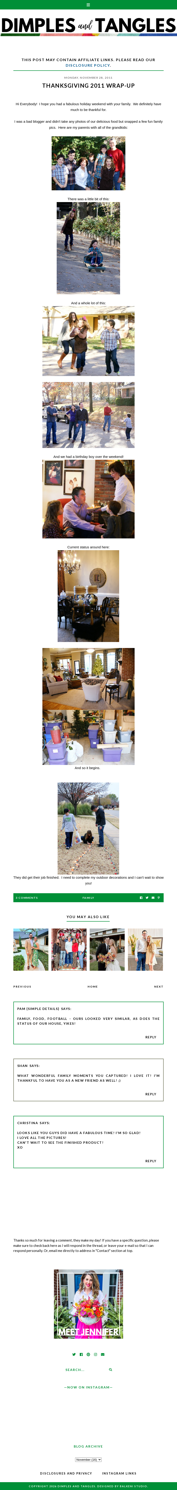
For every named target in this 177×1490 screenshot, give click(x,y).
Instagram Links (119, 1473)
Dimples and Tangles (76, 1486)
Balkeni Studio (133, 1486)
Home (93, 986)
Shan (22, 1066)
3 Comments (27, 897)
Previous (22, 986)
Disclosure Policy (88, 65)
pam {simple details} (38, 1009)
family (88, 897)
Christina (27, 1123)
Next (159, 986)
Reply (150, 1037)
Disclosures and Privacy (66, 1473)
